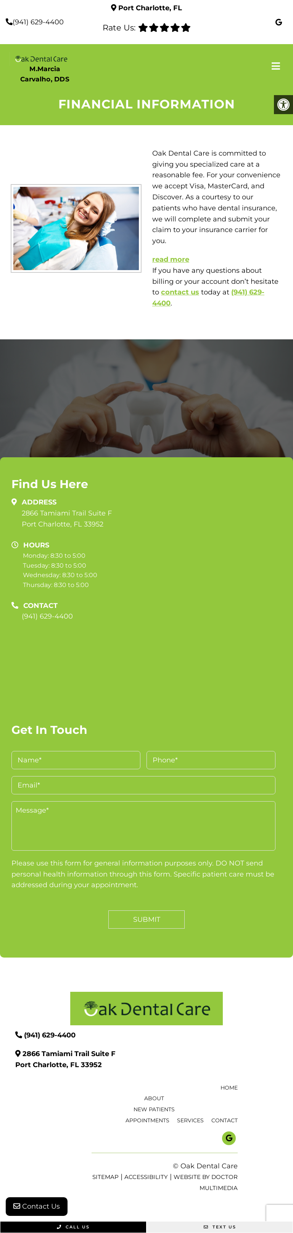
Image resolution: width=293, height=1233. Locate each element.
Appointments (147, 1120)
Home (229, 1087)
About (154, 1098)
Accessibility (146, 1176)
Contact (224, 1120)
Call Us (73, 1227)
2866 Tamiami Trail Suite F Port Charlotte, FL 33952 (67, 518)
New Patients (154, 1109)
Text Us (220, 1227)
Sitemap (105, 1176)
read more (170, 259)
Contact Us (36, 1206)
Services (190, 1120)
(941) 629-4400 (38, 22)
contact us (180, 292)
